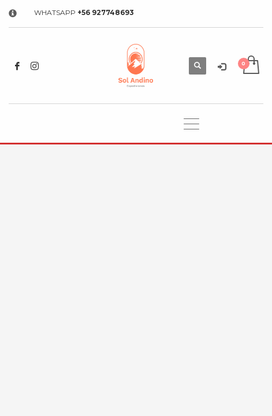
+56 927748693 (105, 12)
